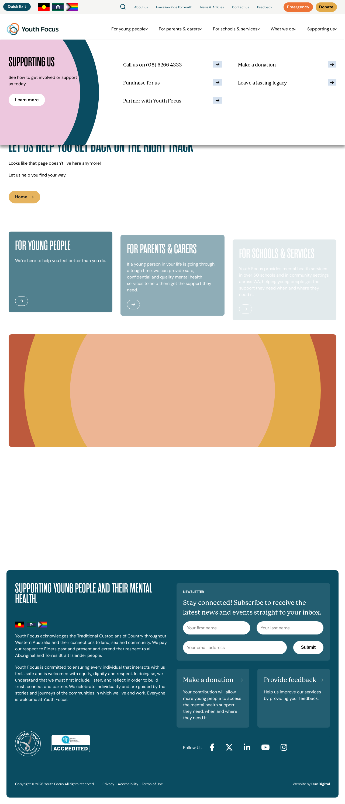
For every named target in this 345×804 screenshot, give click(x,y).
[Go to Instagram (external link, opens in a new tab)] (284, 747)
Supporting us (318, 27)
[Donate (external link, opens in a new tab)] (326, 7)
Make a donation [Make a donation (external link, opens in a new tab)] (208, 680)
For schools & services (238, 27)
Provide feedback (290, 680)
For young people (136, 27)
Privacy (108, 784)
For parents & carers (184, 27)
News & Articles (212, 7)
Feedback (264, 7)
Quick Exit (17, 6)
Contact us (240, 7)
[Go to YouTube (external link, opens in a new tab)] (265, 747)
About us (141, 7)
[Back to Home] (32, 26)
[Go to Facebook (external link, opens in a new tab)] (212, 747)
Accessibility (128, 784)
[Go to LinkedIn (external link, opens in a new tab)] (247, 747)
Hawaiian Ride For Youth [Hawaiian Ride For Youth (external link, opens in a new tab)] (174, 7)
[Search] (123, 7)
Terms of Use (152, 784)
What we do (282, 27)
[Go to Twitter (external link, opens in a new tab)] (229, 747)
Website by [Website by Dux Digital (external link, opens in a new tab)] (311, 784)
